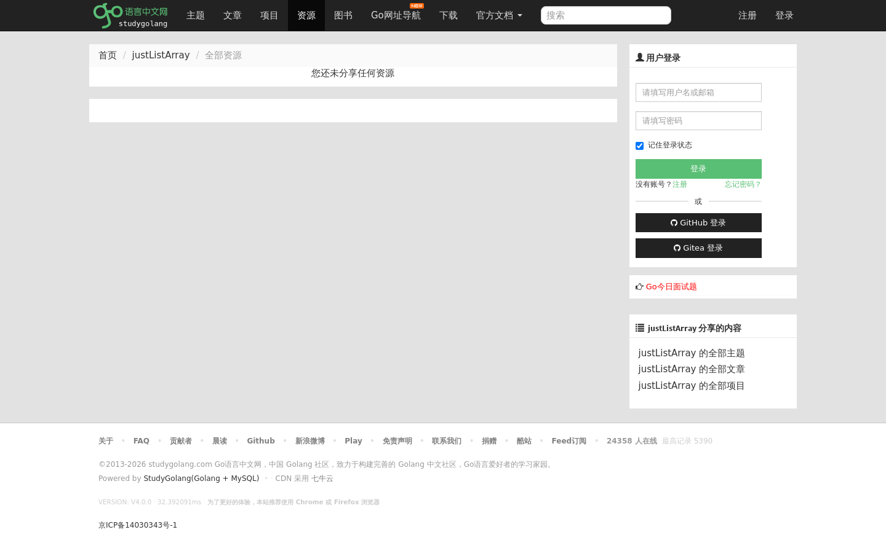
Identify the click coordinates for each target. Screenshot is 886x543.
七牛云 (322, 478)
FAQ (142, 441)
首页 (107, 55)
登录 (784, 15)
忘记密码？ (743, 184)
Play (353, 441)
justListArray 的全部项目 (692, 385)
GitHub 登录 (698, 222)
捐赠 (489, 441)
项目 (269, 15)
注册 (747, 15)
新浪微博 (310, 441)
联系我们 (446, 441)
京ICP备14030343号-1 (137, 525)
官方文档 (499, 15)
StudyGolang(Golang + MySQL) (201, 478)
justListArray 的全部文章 (692, 369)
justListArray (161, 55)
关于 (105, 441)
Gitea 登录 (698, 247)
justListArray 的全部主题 (692, 353)
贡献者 (181, 441)
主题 (195, 15)
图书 (343, 15)
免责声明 (397, 441)
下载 (448, 15)
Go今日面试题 (671, 286)
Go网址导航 (397, 12)
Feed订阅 (569, 441)
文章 (232, 15)
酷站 (524, 441)
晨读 (219, 441)
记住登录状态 (664, 145)
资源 (306, 15)
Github (260, 441)
